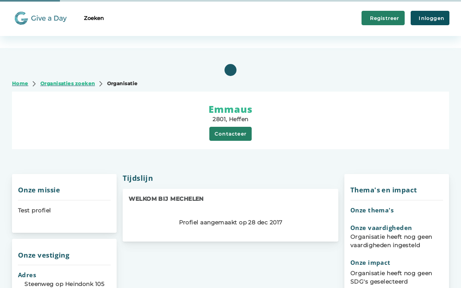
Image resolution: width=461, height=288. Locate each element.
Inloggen (430, 18)
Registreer (383, 18)
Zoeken (94, 18)
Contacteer (230, 134)
